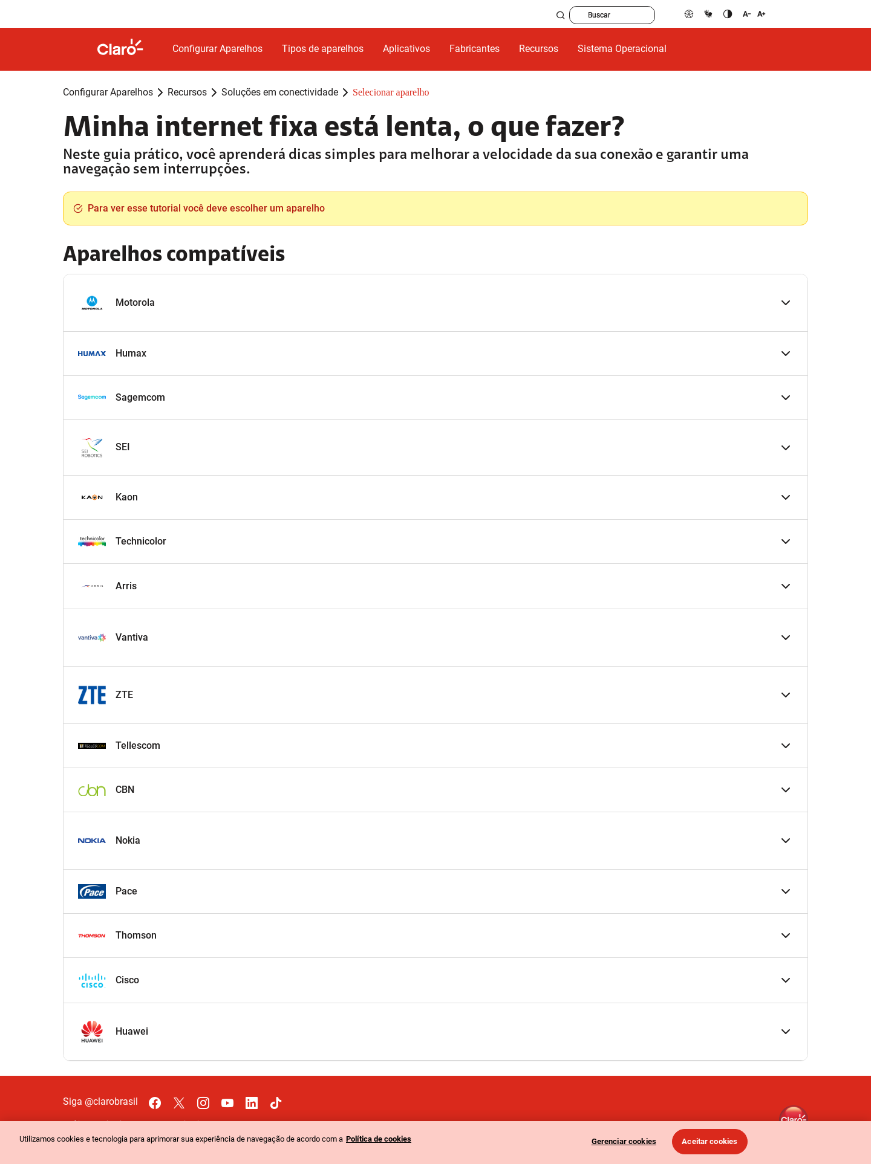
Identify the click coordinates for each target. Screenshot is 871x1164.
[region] (435, 1142)
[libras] (708, 13)
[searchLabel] (633, 15)
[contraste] (727, 13)
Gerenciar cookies (624, 1141)
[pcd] (689, 13)
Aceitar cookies (709, 1141)
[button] (435, 303)
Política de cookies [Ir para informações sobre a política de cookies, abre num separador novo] (378, 1138)
